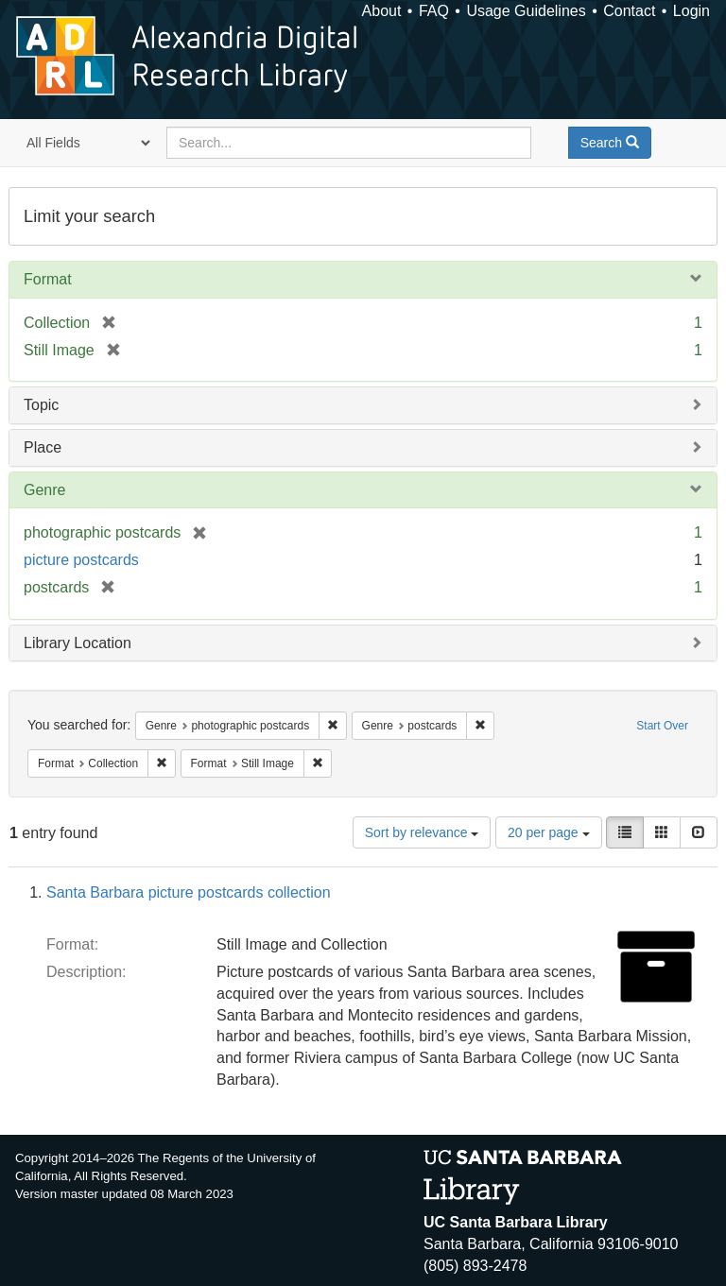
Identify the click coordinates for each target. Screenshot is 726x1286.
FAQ (434, 11)
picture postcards (81, 560)
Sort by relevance (422, 832)
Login (691, 11)
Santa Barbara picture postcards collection (188, 892)
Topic (41, 405)
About (382, 11)
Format (48, 279)
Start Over (662, 725)
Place (42, 447)
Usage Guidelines (525, 11)
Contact (629, 11)
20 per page (549, 832)
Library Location (77, 643)
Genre (44, 490)
